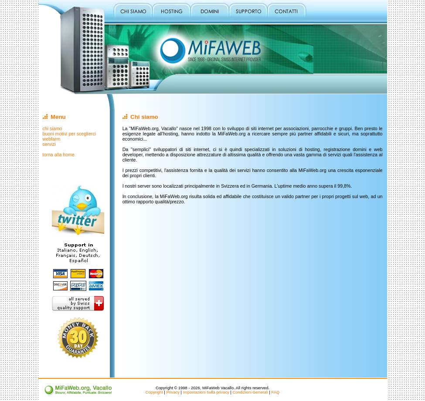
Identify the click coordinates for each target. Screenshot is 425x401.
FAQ (276, 392)
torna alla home (59, 154)
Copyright (154, 392)
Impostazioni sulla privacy (206, 392)
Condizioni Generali (250, 392)
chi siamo (52, 128)
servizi (49, 144)
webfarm (52, 139)
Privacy (173, 392)
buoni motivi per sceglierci (69, 133)
